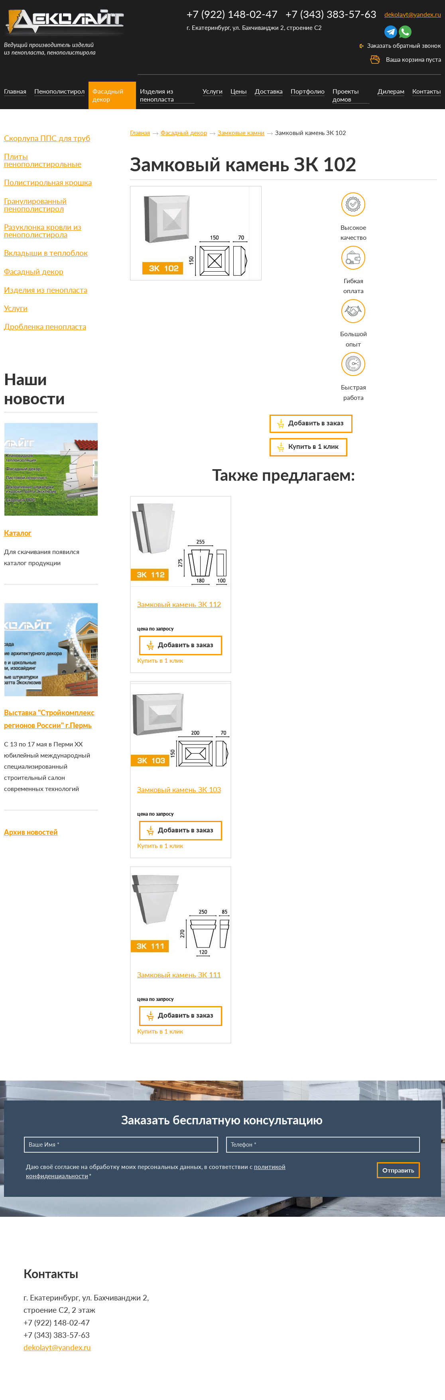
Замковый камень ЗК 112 (179, 604)
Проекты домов (346, 94)
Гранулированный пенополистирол (35, 204)
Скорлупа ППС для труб (47, 138)
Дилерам (391, 91)
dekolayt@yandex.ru (412, 14)
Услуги (212, 91)
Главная (15, 91)
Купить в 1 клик (313, 446)
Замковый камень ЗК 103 (179, 789)
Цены (238, 91)
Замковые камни (241, 132)
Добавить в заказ (316, 423)
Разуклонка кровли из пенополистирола (42, 230)
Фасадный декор (108, 94)
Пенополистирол (59, 91)
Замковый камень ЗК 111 (179, 974)
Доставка (269, 91)
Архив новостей (31, 832)
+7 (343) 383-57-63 (331, 14)
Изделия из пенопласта (157, 94)
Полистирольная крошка (48, 182)
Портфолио (308, 91)
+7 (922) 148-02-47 (232, 14)
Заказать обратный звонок (404, 45)
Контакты (426, 91)
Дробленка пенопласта (45, 326)
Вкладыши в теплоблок (46, 252)
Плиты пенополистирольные (42, 160)
